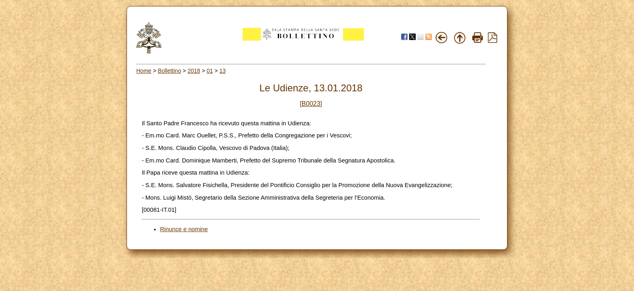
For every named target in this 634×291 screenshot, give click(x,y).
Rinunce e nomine (184, 229)
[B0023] (311, 103)
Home (143, 70)
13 (223, 70)
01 (210, 70)
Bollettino (169, 70)
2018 (194, 70)
